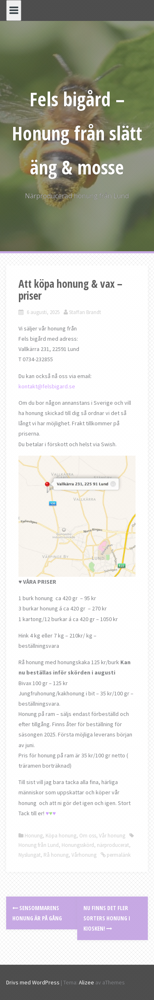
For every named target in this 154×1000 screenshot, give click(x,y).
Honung (34, 835)
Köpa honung (61, 835)
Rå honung (56, 854)
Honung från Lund (38, 845)
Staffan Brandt (85, 312)
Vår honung (112, 835)
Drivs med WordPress (33, 982)
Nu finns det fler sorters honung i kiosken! (106, 918)
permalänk (118, 854)
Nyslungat (29, 854)
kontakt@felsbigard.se (46, 386)
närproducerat (113, 845)
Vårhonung (84, 854)
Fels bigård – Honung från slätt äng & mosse (77, 133)
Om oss (87, 835)
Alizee (86, 982)
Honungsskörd (78, 845)
